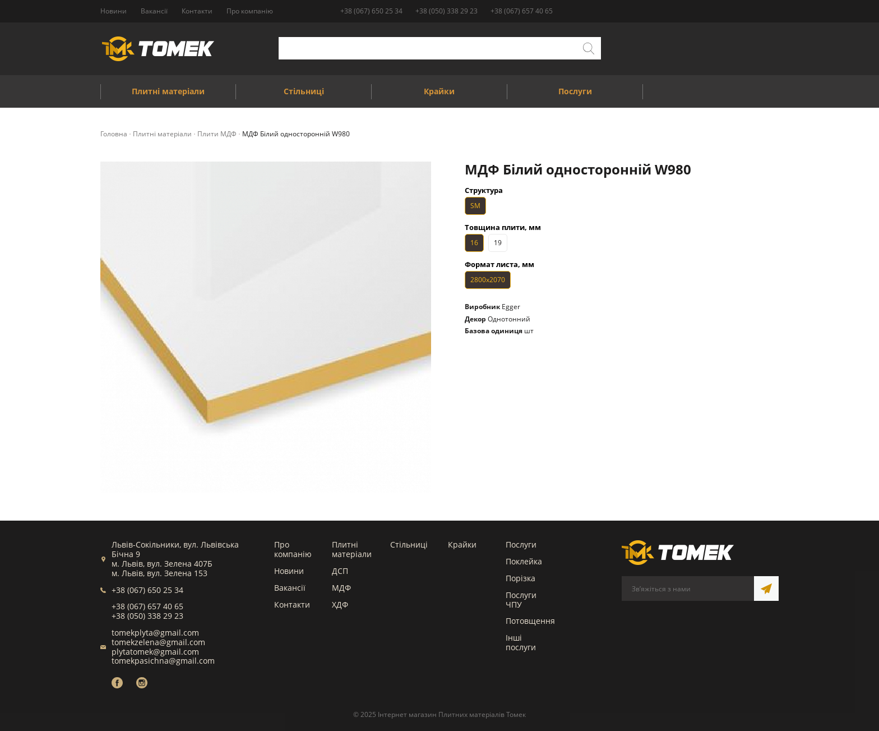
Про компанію (293, 549)
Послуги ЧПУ (521, 600)
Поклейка (524, 561)
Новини (289, 571)
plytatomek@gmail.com (155, 651)
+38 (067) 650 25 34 (371, 11)
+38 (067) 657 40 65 (522, 11)
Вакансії (290, 587)
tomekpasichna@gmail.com (163, 660)
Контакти (292, 604)
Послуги (521, 544)
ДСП (340, 571)
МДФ (341, 587)
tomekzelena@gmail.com (158, 642)
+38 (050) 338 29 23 (446, 11)
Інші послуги (521, 642)
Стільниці (409, 544)
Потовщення (530, 620)
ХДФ (340, 604)
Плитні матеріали (352, 549)
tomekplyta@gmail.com (155, 632)
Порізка (520, 578)
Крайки (462, 544)
